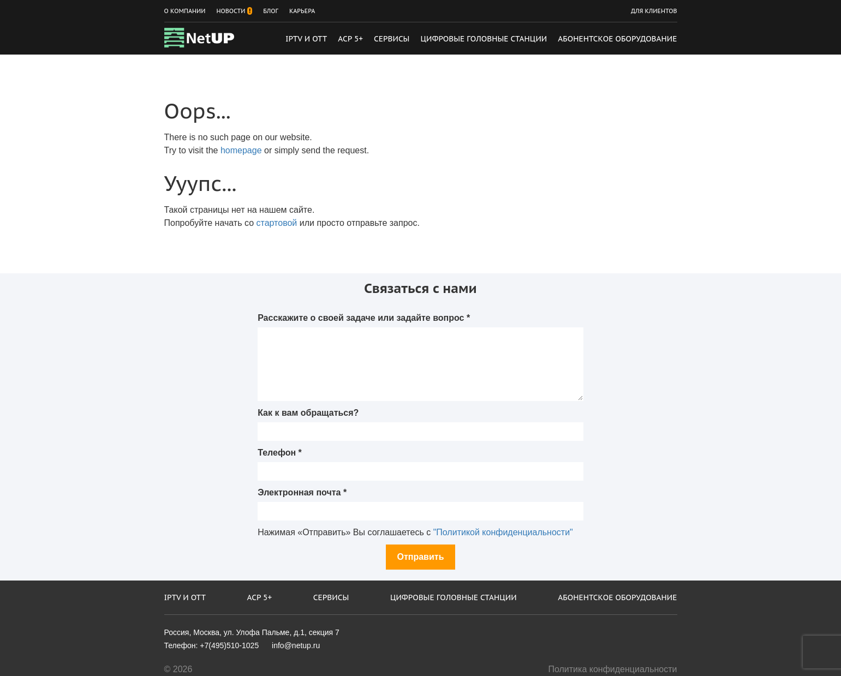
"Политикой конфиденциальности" (503, 532)
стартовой (277, 223)
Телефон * (280, 452)
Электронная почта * (302, 492)
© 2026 (178, 669)
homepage (241, 150)
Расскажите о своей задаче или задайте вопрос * (364, 317)
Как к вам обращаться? (308, 412)
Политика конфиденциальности (612, 669)
